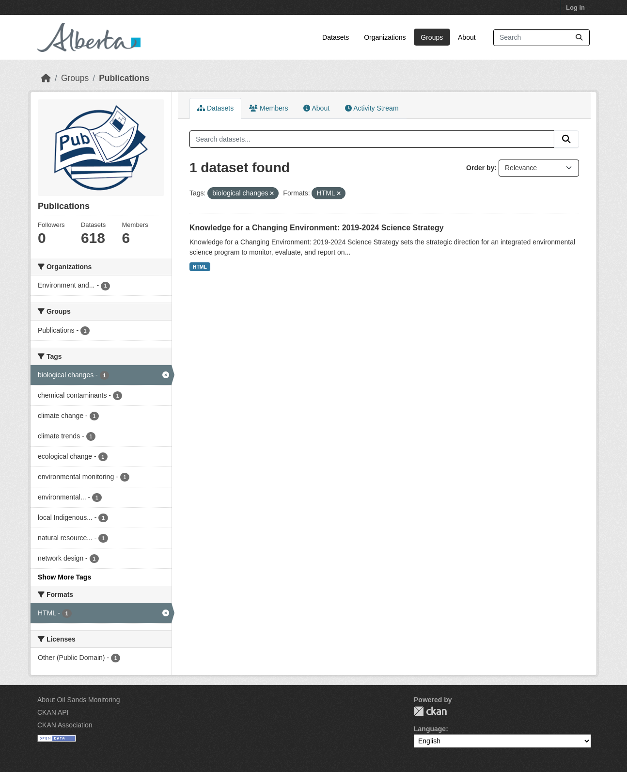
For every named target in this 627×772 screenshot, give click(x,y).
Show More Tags (64, 577)
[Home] (46, 78)
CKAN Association (65, 725)
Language (430, 729)
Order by (480, 168)
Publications (124, 78)
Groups (432, 37)
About (467, 37)
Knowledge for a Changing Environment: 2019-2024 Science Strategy (316, 228)
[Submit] (579, 37)
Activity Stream (371, 108)
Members (268, 108)
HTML (200, 267)
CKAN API (53, 712)
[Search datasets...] (541, 37)
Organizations (385, 37)
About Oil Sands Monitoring (78, 700)
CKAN (430, 711)
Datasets (335, 37)
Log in (575, 7)
